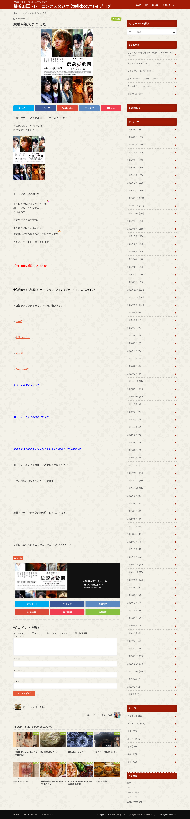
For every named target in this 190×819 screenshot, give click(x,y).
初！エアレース (139, 71)
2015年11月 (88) (135, 480)
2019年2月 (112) (135, 183)
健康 (132, 731)
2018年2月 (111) (135, 274)
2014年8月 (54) (134, 595)
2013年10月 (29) (135, 671)
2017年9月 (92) (134, 312)
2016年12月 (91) (135, 381)
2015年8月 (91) (134, 503)
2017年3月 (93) (134, 358)
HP (146, 5)
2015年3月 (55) (134, 541)
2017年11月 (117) (135, 297)
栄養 (132, 746)
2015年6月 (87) (134, 518)
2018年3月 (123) (135, 267)
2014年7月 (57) (134, 603)
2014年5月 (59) (134, 618)
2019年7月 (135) (135, 144)
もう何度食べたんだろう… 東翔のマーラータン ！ (150, 54)
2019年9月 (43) (134, 129)
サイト (16, 681)
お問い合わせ (168, 5)
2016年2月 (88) (134, 457)
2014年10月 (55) (135, 580)
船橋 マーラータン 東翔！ (144, 78)
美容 (132, 754)
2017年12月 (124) (135, 289)
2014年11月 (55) (135, 572)
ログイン (131, 787)
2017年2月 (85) (134, 366)
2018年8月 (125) (135, 228)
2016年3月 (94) (134, 450)
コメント (18, 636)
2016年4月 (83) (134, 442)
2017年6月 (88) (134, 335)
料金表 (155, 5)
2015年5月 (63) (134, 526)
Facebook (21, 369)
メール (17, 670)
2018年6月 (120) (135, 244)
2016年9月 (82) (134, 404)
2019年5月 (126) (135, 160)
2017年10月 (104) (135, 305)
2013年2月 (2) (133, 686)
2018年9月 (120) (135, 221)
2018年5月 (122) (135, 251)
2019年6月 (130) (135, 152)
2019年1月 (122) (135, 190)
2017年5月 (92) (134, 343)
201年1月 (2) (133, 694)
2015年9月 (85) (134, 496)
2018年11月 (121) (135, 205)
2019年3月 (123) (135, 175)
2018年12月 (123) (135, 198)
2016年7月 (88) (134, 419)
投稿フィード (133, 792)
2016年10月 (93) (135, 396)
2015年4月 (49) (134, 534)
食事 (132, 761)
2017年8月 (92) (134, 320)
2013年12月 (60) (135, 656)
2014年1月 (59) (134, 648)
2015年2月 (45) (134, 549)
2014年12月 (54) (135, 564)
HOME (138, 5)
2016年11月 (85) (135, 389)
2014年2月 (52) (134, 641)
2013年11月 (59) (135, 664)
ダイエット (135, 716)
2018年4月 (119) (135, 259)
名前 (16, 659)
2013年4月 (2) (133, 679)
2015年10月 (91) (135, 488)
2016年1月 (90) (134, 465)
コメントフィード (135, 797)
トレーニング (136, 723)
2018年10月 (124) (135, 213)
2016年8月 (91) (134, 412)
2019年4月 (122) (135, 167)
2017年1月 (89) (134, 373)
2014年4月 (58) (134, 625)
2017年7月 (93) (134, 328)
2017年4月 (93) (134, 351)
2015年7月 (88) (134, 511)
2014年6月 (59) (134, 610)
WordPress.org (134, 802)
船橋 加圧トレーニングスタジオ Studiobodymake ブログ (62, 6)
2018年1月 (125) (135, 282)
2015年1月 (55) (134, 557)
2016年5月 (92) (134, 434)
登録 (129, 782)
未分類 (19, 558)
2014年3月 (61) (134, 633)
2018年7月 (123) (135, 236)
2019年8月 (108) (135, 137)
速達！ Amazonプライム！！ (145, 63)
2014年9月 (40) (134, 587)
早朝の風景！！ (139, 86)
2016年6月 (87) (134, 427)
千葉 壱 (135, 94)
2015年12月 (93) (135, 473)
